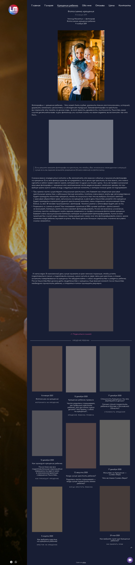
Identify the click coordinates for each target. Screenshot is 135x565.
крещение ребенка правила (81, 416)
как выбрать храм (114, 546)
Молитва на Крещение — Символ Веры (114, 475)
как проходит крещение (47, 480)
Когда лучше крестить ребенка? (81, 477)
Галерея (48, 5)
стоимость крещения (114, 413)
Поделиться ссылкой (82, 336)
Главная (35, 5)
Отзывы (100, 5)
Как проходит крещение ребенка (47, 465)
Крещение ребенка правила (81, 402)
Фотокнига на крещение (47, 401)
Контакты (125, 5)
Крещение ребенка (67, 5)
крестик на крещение (47, 546)
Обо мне (86, 5)
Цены (112, 5)
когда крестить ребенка (81, 488)
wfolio (84, 562)
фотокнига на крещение (47, 404)
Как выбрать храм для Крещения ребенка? (115, 541)
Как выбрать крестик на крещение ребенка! (47, 542)
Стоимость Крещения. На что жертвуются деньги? (115, 401)
